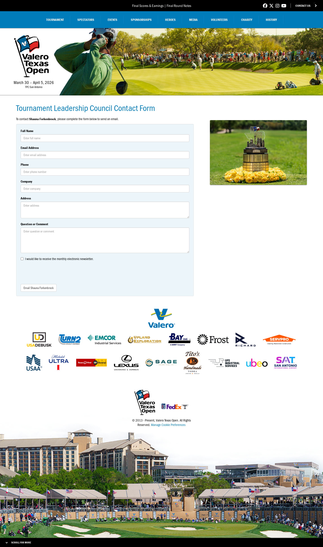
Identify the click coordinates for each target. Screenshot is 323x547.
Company (26, 181)
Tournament (55, 20)
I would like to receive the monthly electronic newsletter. (59, 258)
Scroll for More (21, 542)
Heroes (170, 20)
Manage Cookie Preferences (168, 424)
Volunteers (219, 20)
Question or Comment (34, 224)
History (271, 20)
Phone (25, 164)
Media (193, 20)
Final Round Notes (179, 5)
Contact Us (302, 6)
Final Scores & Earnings (148, 5)
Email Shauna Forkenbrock (39, 288)
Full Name (27, 131)
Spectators (85, 20)
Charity (246, 20)
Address (26, 198)
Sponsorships (141, 20)
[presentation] (55, 272)
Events (112, 20)
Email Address (30, 148)
